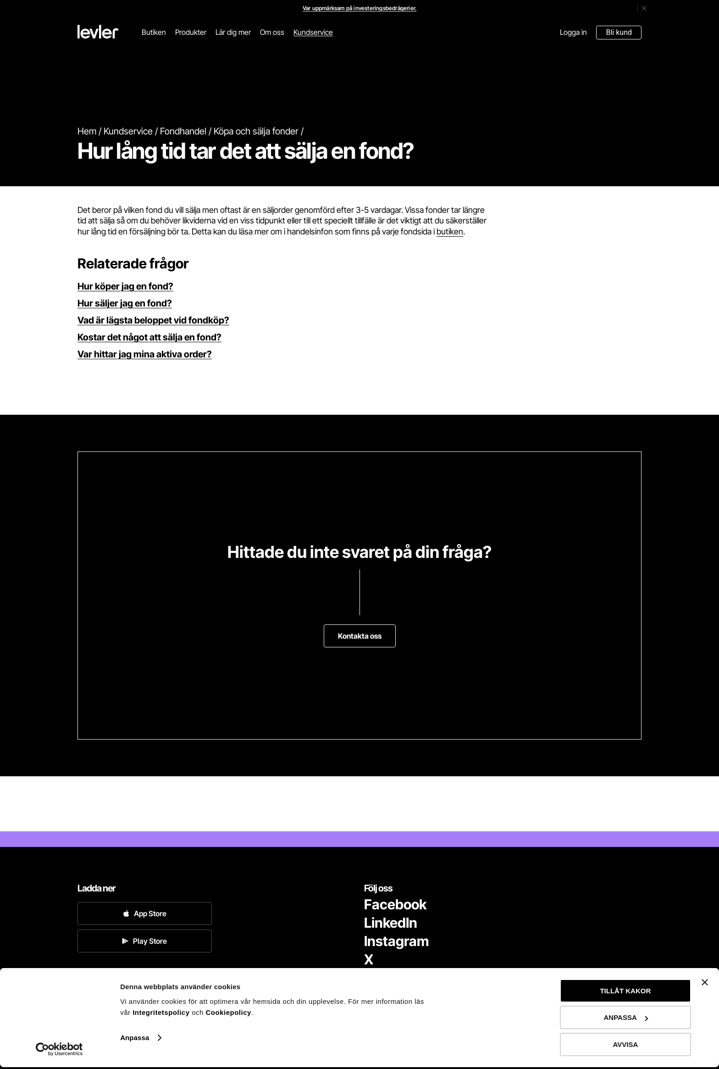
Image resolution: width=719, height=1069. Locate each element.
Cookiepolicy (228, 1014)
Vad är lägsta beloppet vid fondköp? (153, 320)
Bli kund (619, 32)
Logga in (573, 32)
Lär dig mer (233, 32)
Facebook (395, 904)
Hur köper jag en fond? (125, 286)
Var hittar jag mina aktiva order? (144, 354)
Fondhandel (183, 131)
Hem (86, 131)
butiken (450, 231)
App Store (144, 913)
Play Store (144, 941)
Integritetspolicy (162, 1014)
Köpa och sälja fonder (256, 131)
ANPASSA (626, 1020)
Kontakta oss (360, 635)
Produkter (190, 32)
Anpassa (134, 1039)
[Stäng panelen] (705, 984)
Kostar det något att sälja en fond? (149, 337)
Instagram (396, 941)
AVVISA (625, 1046)
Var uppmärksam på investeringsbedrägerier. (359, 8)
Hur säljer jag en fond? (124, 303)
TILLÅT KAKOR (625, 993)
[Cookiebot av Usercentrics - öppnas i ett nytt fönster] (59, 1051)
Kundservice (313, 32)
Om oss (272, 32)
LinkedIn (390, 922)
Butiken (154, 32)
